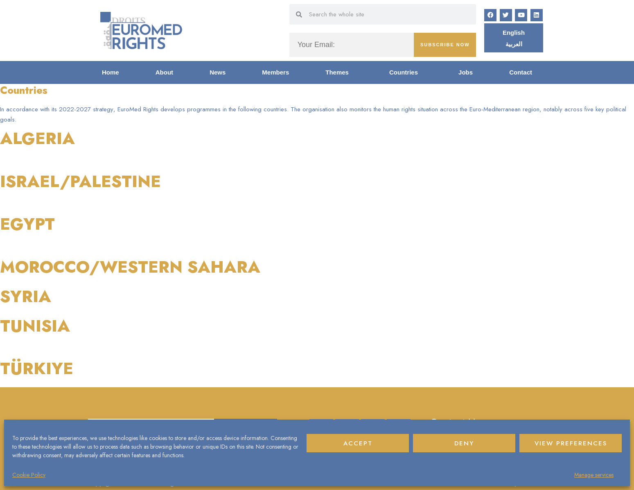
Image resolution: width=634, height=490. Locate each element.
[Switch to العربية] (513, 44)
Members (275, 72)
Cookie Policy (28, 475)
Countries (405, 72)
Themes (339, 72)
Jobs (465, 72)
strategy (103, 109)
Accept (357, 443)
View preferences (571, 443)
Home (110, 72)
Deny (464, 443)
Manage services (594, 475)
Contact (520, 72)
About (164, 72)
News (218, 72)
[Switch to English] (514, 32)
